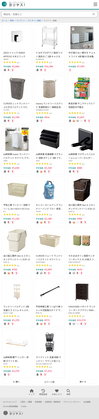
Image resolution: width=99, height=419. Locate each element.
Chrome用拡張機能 (10, 406)
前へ (16, 382)
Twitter (23, 406)
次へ (83, 382)
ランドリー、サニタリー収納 (28, 20)
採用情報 (38, 402)
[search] (94, 14)
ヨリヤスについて (10, 402)
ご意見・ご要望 (26, 402)
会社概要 (86, 402)
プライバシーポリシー (72, 402)
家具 (12, 20)
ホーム (4, 20)
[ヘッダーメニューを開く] (94, 4)
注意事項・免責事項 (52, 402)
